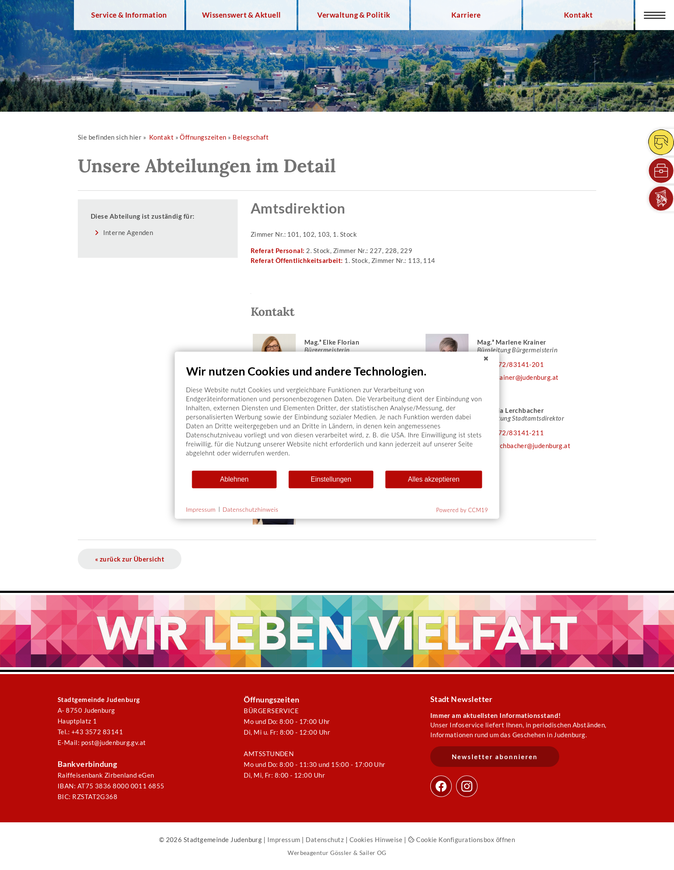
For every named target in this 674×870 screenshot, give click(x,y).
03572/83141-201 (515, 364)
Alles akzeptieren (434, 479)
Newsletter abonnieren (495, 756)
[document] (337, 416)
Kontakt (578, 15)
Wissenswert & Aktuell (241, 15)
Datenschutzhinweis (251, 509)
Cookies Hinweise (376, 839)
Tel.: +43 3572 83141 (90, 732)
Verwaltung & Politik (353, 15)
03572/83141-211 (515, 433)
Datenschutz (325, 839)
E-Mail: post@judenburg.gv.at (102, 742)
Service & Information (129, 15)
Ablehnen (234, 479)
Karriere (466, 15)
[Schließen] (486, 358)
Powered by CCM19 (462, 509)
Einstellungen (331, 479)
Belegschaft (251, 137)
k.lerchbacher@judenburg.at (528, 445)
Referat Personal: (278, 250)
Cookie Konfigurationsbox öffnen (461, 839)
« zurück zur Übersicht (129, 559)
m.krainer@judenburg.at (522, 377)
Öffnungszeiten (203, 137)
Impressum (283, 839)
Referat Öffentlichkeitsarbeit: (297, 260)
